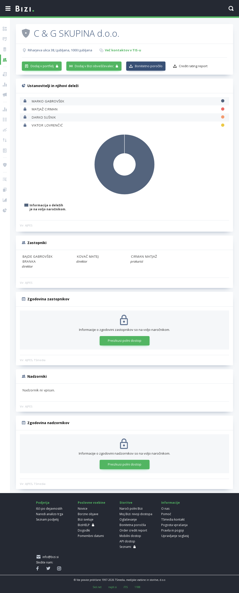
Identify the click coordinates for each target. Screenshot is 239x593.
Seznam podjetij (47, 519)
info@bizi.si (50, 557)
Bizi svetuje (85, 519)
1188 (137, 587)
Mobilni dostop (130, 536)
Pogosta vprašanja (174, 525)
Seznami (125, 547)
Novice (82, 508)
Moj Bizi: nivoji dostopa (136, 514)
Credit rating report (193, 66)
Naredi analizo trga (49, 514)
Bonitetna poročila (133, 525)
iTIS (125, 587)
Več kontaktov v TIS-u (123, 50)
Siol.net (97, 587)
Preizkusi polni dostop (124, 340)
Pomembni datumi (91, 536)
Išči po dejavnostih (49, 508)
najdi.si (112, 587)
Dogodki (84, 530)
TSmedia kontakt (173, 519)
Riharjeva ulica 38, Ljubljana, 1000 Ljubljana (60, 50)
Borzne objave (88, 514)
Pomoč (166, 514)
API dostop (127, 541)
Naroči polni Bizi (131, 508)
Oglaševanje (128, 519)
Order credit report (133, 530)
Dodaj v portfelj (42, 66)
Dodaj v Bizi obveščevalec (94, 66)
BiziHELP (84, 525)
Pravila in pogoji (172, 530)
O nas (165, 508)
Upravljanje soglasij (175, 536)
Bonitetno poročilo (148, 66)
